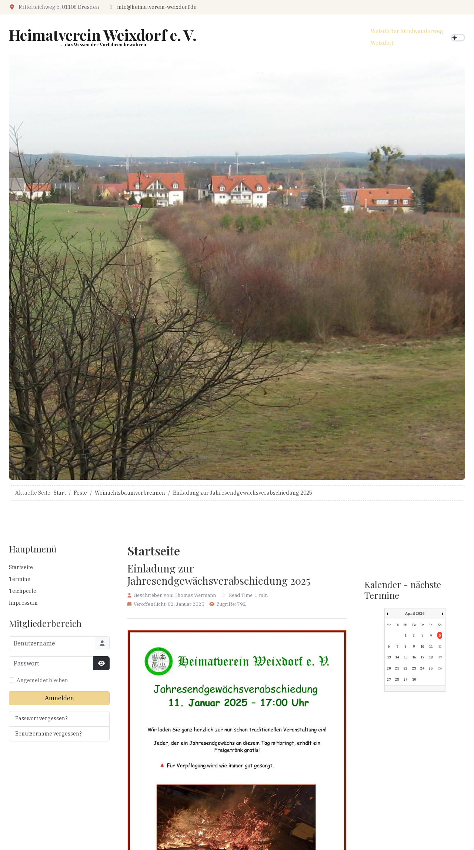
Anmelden (59, 698)
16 (414, 657)
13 (389, 657)
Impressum (23, 603)
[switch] (458, 37)
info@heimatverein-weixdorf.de (157, 7)
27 (389, 679)
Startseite (21, 567)
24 (422, 668)
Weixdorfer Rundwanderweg (407, 31)
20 (389, 668)
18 (431, 657)
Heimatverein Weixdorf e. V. (103, 34)
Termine (19, 579)
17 (422, 657)
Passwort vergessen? (41, 718)
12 (440, 646)
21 (397, 668)
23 (414, 668)
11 (431, 646)
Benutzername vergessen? (48, 733)
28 (397, 679)
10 (422, 646)
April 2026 (414, 613)
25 (431, 668)
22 (405, 668)
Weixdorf (382, 43)
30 (414, 679)
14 (397, 657)
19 (440, 657)
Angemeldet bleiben (42, 680)
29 (405, 679)
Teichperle (22, 591)
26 (440, 668)
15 (405, 657)
